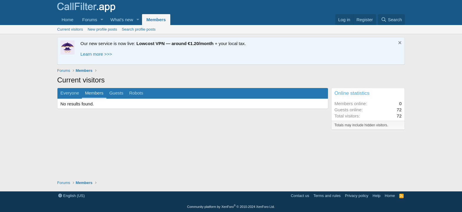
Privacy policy (356, 195)
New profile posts (102, 29)
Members (156, 19)
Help (377, 195)
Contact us (300, 195)
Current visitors (70, 29)
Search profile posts (139, 29)
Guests (116, 92)
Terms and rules (327, 195)
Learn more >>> (96, 54)
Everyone (69, 92)
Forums (89, 19)
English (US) (71, 195)
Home (67, 19)
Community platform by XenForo (231, 206)
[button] (102, 19)
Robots (136, 92)
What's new (121, 19)
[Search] (391, 19)
